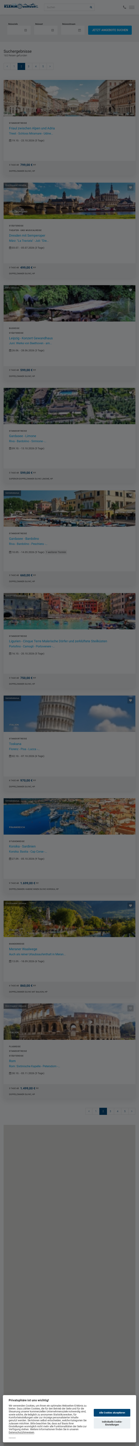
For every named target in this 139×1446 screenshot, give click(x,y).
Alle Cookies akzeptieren (112, 1412)
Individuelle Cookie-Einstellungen (112, 1423)
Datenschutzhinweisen (21, 1432)
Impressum (12, 1437)
